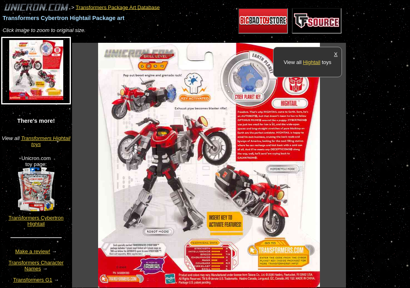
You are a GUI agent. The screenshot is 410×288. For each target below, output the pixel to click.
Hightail (311, 62)
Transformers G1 (32, 280)
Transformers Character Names (36, 266)
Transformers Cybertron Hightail (36, 221)
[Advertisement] (218, 39)
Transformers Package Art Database (118, 7)
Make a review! (32, 251)
